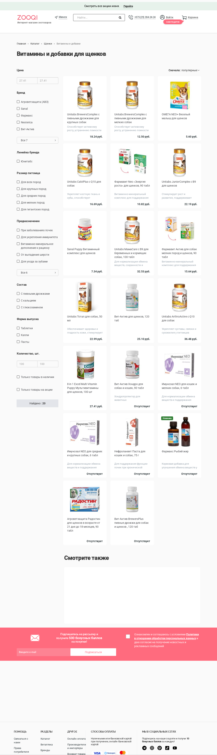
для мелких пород (32, 200)
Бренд (21, 90)
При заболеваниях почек (37, 228)
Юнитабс (26, 159)
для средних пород (33, 193)
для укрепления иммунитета (39, 235)
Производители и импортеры (76, 746)
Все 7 (38, 138)
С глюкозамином (32, 305)
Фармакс (27, 113)
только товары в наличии (37, 375)
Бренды (45, 750)
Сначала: (175, 68)
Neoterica (27, 120)
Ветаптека (47, 744)
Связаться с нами (21, 740)
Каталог (45, 738)
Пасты (25, 339)
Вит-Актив (27, 127)
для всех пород (31, 180)
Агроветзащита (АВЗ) (35, 99)
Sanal (24, 106)
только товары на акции (36, 387)
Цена (20, 68)
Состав (22, 283)
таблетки (27, 326)
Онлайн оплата (76, 738)
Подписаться (93, 649)
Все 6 (38, 271)
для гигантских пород (35, 207)
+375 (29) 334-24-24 (145, 15)
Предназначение (28, 219)
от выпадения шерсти (35, 252)
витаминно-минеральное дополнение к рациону (37, 243)
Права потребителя (21, 750)
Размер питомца (28, 171)
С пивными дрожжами (35, 291)
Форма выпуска (28, 317)
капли (25, 333)
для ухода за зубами (34, 259)
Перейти (128, 4)
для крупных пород (33, 187)
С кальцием (28, 298)
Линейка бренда (28, 150)
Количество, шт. (28, 351)
